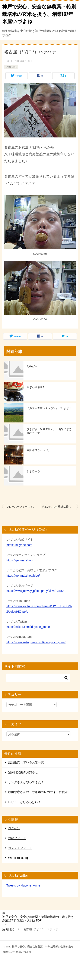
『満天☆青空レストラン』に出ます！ (49, 408)
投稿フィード (17, 838)
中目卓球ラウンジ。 (39, 450)
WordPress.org (18, 857)
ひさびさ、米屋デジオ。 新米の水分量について (49, 431)
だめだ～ (32, 366)
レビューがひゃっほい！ (24, 802)
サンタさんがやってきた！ (26, 782)
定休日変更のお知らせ (23, 772)
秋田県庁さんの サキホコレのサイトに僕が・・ (41, 792)
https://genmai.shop (19, 560)
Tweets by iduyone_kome (23, 885)
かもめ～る (33, 471)
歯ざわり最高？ (36, 387)
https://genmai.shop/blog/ (23, 575)
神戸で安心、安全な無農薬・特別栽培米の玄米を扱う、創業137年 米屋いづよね (39, 14)
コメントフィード (20, 848)
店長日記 (11, 66)
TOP (39, 918)
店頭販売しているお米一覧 (26, 762)
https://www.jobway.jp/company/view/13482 (35, 591)
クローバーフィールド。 (20, 506)
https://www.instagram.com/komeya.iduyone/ (35, 642)
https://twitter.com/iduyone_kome (28, 627)
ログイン (14, 828)
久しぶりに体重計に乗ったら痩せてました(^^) (60, 506)
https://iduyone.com (19, 545)
